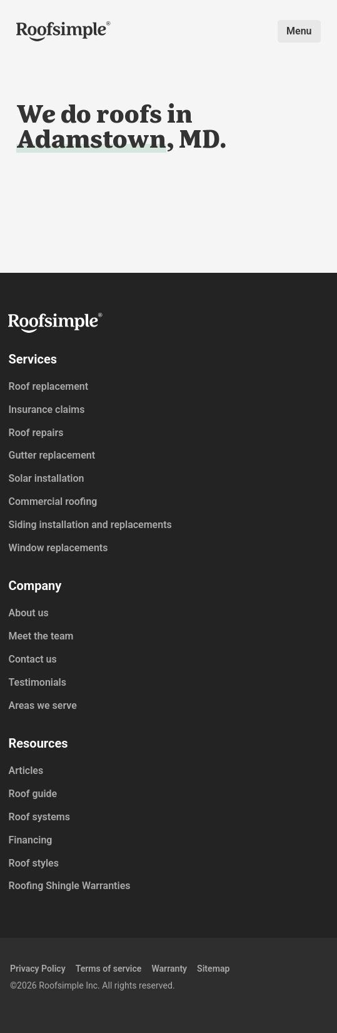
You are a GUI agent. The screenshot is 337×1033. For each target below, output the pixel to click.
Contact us (32, 659)
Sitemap (213, 969)
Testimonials (37, 682)
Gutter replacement (51, 455)
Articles (25, 770)
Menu (298, 31)
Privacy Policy (38, 969)
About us (28, 613)
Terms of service (109, 969)
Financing (30, 840)
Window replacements (58, 548)
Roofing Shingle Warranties (69, 886)
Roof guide (32, 794)
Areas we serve (42, 705)
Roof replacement (48, 386)
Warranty (169, 969)
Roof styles (33, 863)
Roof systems (38, 817)
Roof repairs (35, 433)
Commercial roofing (52, 501)
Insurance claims (46, 409)
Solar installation (46, 478)
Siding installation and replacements (89, 525)
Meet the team (40, 636)
